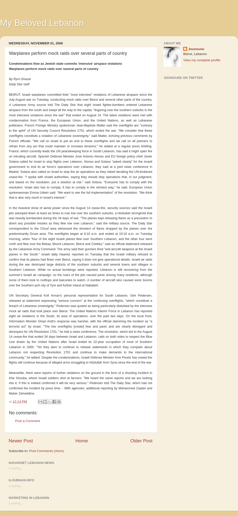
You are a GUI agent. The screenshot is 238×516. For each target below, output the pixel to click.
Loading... (16, 468)
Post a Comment (27, 421)
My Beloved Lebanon (42, 23)
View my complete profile (201, 60)
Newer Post (21, 440)
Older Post (141, 440)
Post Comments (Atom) (46, 451)
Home (81, 440)
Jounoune (196, 49)
